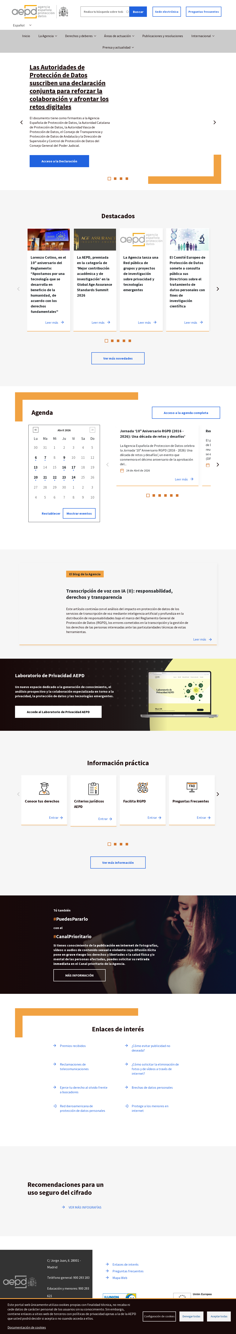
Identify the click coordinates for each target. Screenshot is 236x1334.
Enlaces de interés (125, 1264)
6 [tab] (177, 495)
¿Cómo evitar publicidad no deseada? (151, 1048)
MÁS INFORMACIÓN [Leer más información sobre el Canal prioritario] (79, 975)
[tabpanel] (48, 279)
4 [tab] (126, 178)
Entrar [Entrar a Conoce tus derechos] (53, 817)
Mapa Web (119, 1278)
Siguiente (214, 121)
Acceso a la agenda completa (186, 413)
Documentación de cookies (27, 1327)
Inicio (26, 36)
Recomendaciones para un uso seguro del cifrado (66, 1188)
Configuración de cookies (159, 1316)
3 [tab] (121, 178)
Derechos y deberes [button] (79, 36)
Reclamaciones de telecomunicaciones (74, 1066)
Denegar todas (191, 1316)
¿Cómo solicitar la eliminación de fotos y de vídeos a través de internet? (155, 1069)
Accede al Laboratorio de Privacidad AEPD (58, 712)
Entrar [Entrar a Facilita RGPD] (152, 817)
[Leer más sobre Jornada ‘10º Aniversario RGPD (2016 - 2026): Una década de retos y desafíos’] (157, 455)
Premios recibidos (73, 1046)
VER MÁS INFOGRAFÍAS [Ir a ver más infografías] (85, 1207)
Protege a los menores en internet (150, 1108)
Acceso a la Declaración (59, 161)
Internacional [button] (201, 36)
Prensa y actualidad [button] (116, 47)
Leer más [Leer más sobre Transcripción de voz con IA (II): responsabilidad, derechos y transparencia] (199, 639)
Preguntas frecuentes (203, 12)
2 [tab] (115, 178)
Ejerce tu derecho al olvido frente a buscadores (83, 1089)
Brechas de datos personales (152, 1087)
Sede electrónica (166, 12)
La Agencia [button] (46, 36)
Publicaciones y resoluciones (162, 36)
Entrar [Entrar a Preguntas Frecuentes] (201, 817)
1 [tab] (109, 178)
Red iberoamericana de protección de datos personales (82, 1108)
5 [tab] (129, 340)
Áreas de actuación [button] (117, 36)
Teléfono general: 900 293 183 (68, 1277)
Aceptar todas (219, 1316)
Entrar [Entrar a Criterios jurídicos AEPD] (103, 819)
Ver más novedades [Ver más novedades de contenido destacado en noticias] (118, 358)
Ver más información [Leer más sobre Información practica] (118, 862)
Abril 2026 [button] (64, 430)
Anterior (21, 121)
